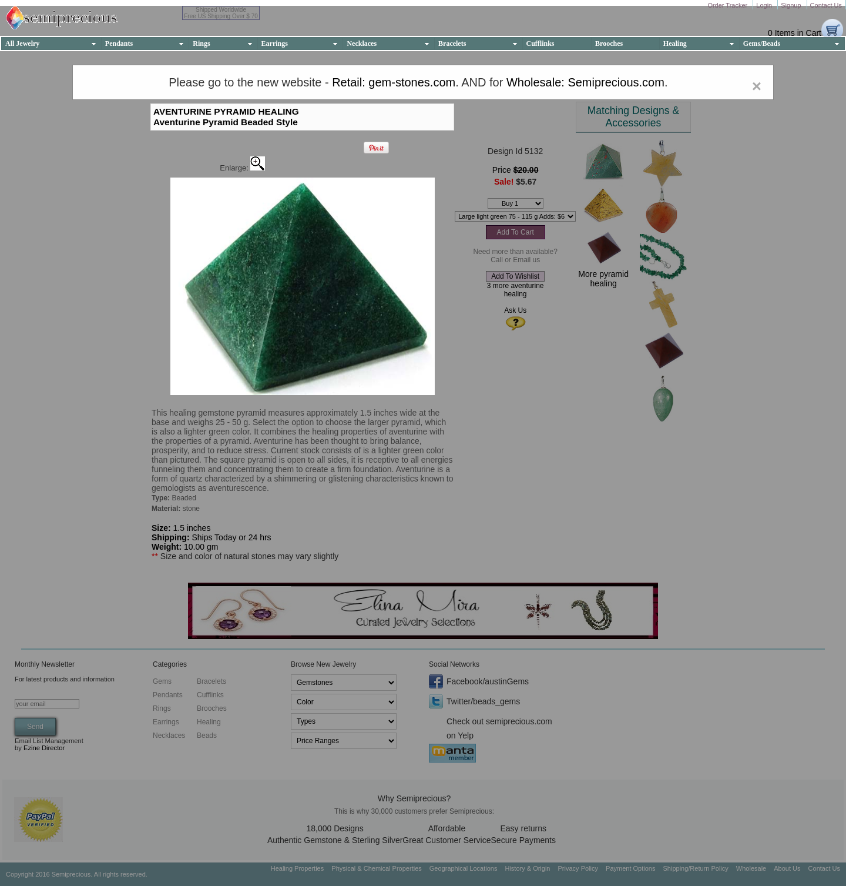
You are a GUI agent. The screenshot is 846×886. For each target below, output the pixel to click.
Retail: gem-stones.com (393, 82)
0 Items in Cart (794, 33)
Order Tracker (728, 5)
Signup (792, 5)
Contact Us (826, 5)
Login (765, 5)
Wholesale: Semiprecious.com (585, 82)
